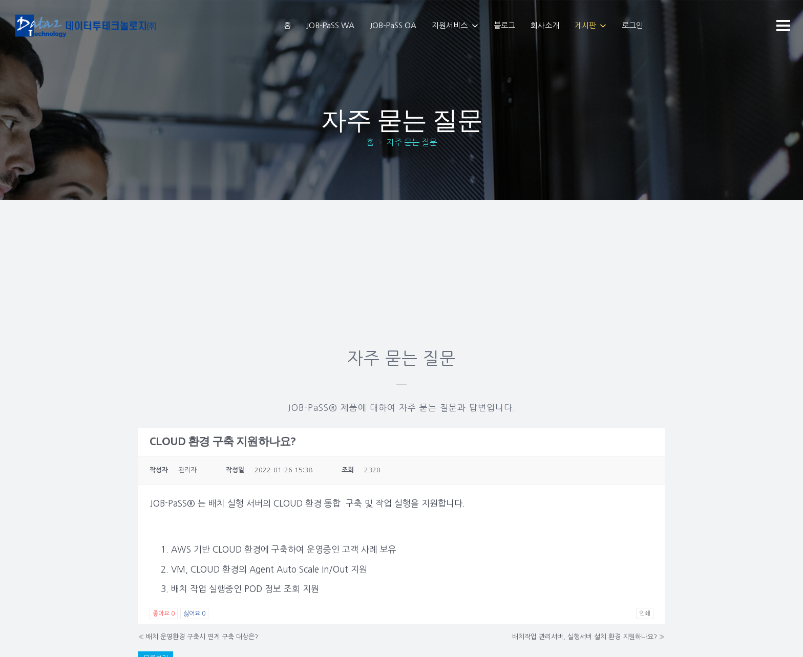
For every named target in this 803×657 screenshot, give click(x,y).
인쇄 (644, 613)
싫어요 (194, 613)
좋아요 (164, 613)
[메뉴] (783, 25)
